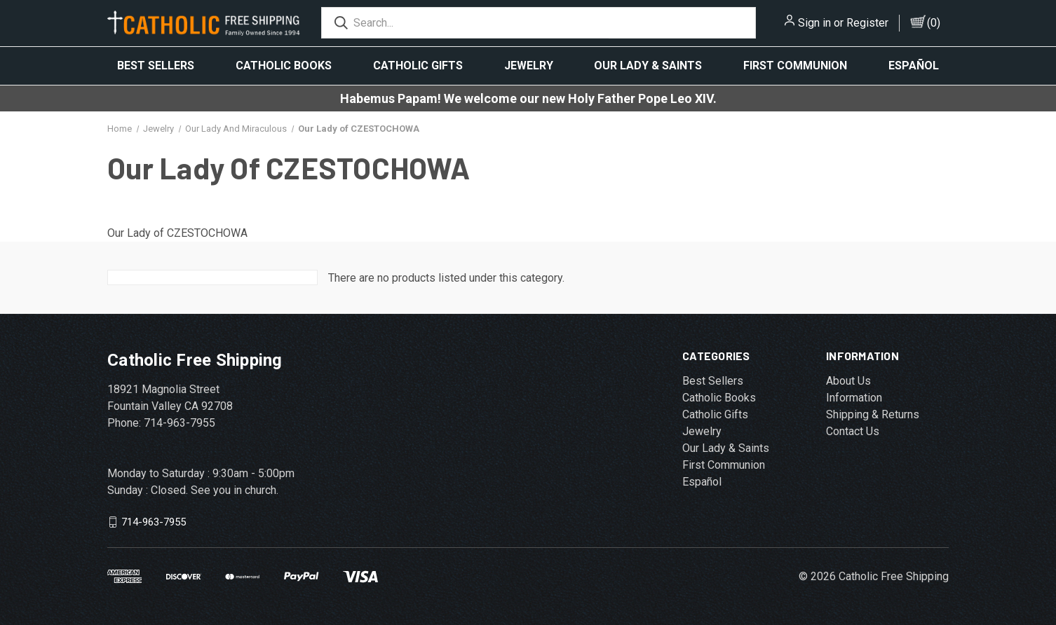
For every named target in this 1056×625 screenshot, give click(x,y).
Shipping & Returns (872, 414)
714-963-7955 (153, 522)
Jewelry (528, 65)
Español (913, 65)
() (933, 22)
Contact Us (852, 431)
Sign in (814, 22)
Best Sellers (155, 65)
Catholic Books (284, 65)
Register (867, 22)
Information (854, 397)
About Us (848, 380)
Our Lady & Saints (648, 65)
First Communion (795, 65)
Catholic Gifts (418, 65)
